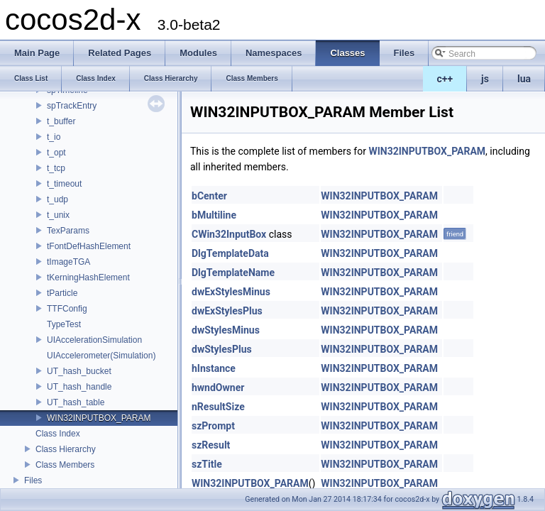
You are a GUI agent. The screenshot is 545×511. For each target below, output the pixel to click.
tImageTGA (68, 262)
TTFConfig (67, 309)
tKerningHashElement (88, 277)
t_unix (58, 215)
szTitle (207, 464)
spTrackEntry (72, 106)
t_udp (57, 199)
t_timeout (64, 184)
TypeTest (64, 324)
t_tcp (56, 168)
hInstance (214, 368)
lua (524, 78)
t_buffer (61, 121)
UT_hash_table (75, 402)
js (485, 78)
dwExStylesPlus (227, 311)
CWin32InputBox (229, 234)
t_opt (56, 153)
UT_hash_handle (79, 387)
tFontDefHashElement (89, 246)
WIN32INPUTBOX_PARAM (98, 418)
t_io (53, 137)
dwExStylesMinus (231, 291)
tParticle (62, 293)
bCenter (209, 196)
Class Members (64, 465)
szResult (211, 445)
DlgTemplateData (230, 253)
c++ (445, 78)
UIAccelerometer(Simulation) (101, 356)
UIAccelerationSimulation (94, 340)
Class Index (57, 434)
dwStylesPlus (222, 349)
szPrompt (213, 426)
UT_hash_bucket (79, 371)
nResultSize (218, 406)
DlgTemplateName (233, 272)
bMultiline (214, 215)
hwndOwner (218, 387)
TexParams (68, 231)
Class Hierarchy (65, 449)
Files (33, 480)
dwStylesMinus (226, 330)
